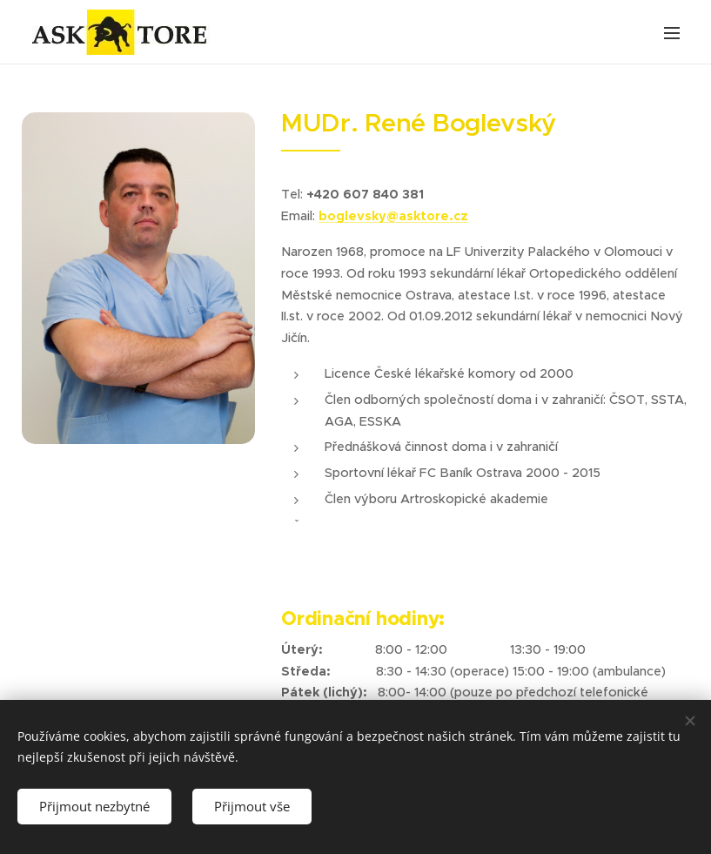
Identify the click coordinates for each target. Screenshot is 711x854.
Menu (672, 33)
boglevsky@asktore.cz (393, 216)
